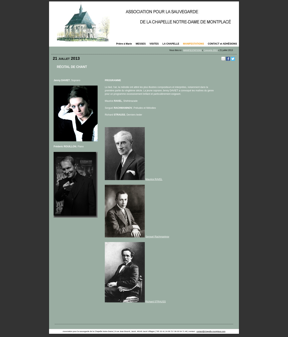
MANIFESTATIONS (192, 50)
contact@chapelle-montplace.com (210, 331)
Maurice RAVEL (153, 179)
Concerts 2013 (211, 50)
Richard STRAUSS (155, 301)
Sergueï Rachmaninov (157, 236)
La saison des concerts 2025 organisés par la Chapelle (144, 21)
